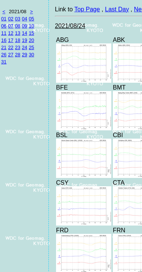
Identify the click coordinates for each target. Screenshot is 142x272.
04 (24, 19)
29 (24, 54)
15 (31, 33)
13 (17, 33)
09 (24, 26)
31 (3, 62)
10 (31, 26)
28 (17, 54)
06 (3, 26)
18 (17, 40)
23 (17, 47)
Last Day (117, 9)
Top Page (87, 9)
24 (24, 47)
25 (31, 47)
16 (3, 40)
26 (3, 54)
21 (3, 47)
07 (10, 26)
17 (10, 40)
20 (31, 40)
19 (24, 40)
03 (17, 19)
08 (17, 26)
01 (3, 19)
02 (10, 19)
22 (10, 47)
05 (31, 19)
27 (10, 54)
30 (31, 54)
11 (3, 33)
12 (10, 33)
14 (24, 33)
